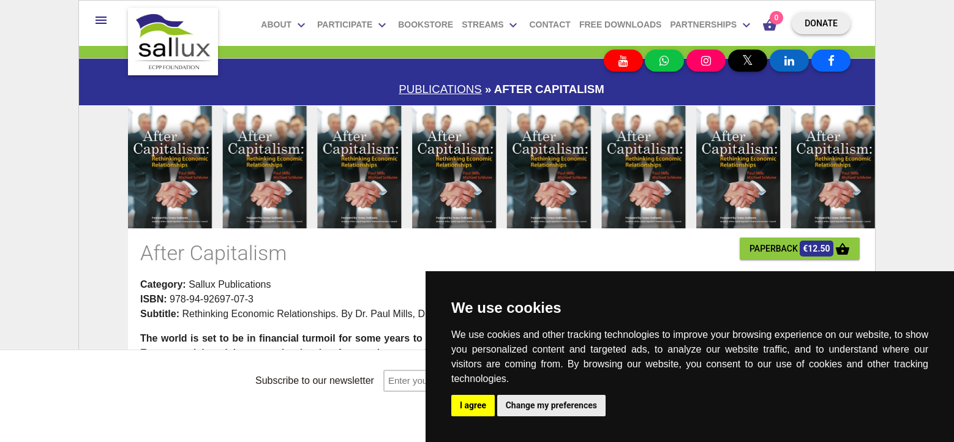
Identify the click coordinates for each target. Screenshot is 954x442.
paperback (799, 249)
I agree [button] (473, 405)
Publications (440, 89)
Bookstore (425, 24)
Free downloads (620, 24)
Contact (549, 24)
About (285, 25)
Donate (821, 23)
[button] (101, 20)
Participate (353, 25)
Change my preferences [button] (551, 405)
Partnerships (712, 25)
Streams (491, 25)
